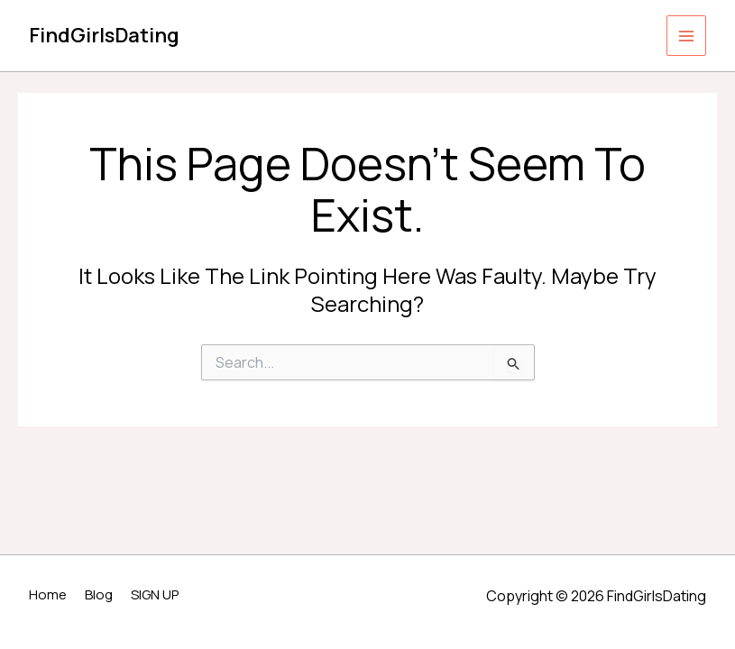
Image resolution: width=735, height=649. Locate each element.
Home (48, 594)
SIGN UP (155, 594)
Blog (99, 594)
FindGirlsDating (104, 35)
